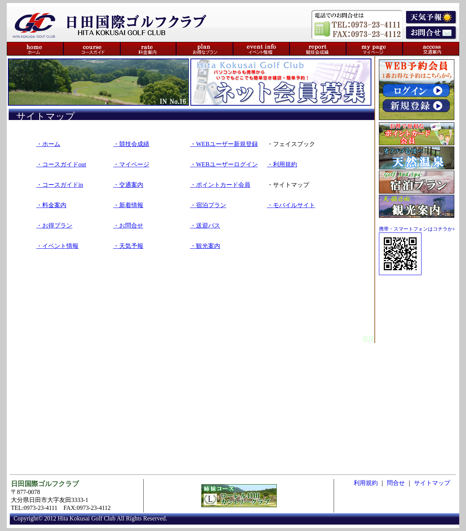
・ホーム (48, 144)
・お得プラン (54, 225)
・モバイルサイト (291, 205)
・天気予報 (128, 246)
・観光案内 (205, 246)
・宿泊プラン (208, 205)
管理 (368, 339)
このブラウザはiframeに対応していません (233, 499)
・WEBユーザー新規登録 (224, 144)
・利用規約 (282, 164)
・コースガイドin (59, 185)
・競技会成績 (131, 144)
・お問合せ (128, 225)
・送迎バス (205, 225)
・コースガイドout (61, 164)
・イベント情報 (57, 246)
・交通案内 (128, 185)
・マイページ (131, 164)
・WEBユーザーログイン (224, 164)
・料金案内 (51, 205)
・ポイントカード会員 (220, 185)
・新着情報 (128, 205)
